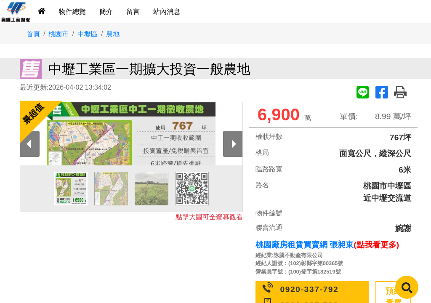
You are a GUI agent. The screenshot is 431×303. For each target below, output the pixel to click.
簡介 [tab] (106, 11)
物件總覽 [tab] (72, 11)
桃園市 (58, 33)
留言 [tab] (133, 11)
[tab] (41, 12)
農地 (113, 33)
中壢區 (87, 33)
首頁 (33, 33)
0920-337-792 (309, 289)
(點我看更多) (376, 244)
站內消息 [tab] (166, 11)
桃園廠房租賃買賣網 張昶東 (304, 244)
